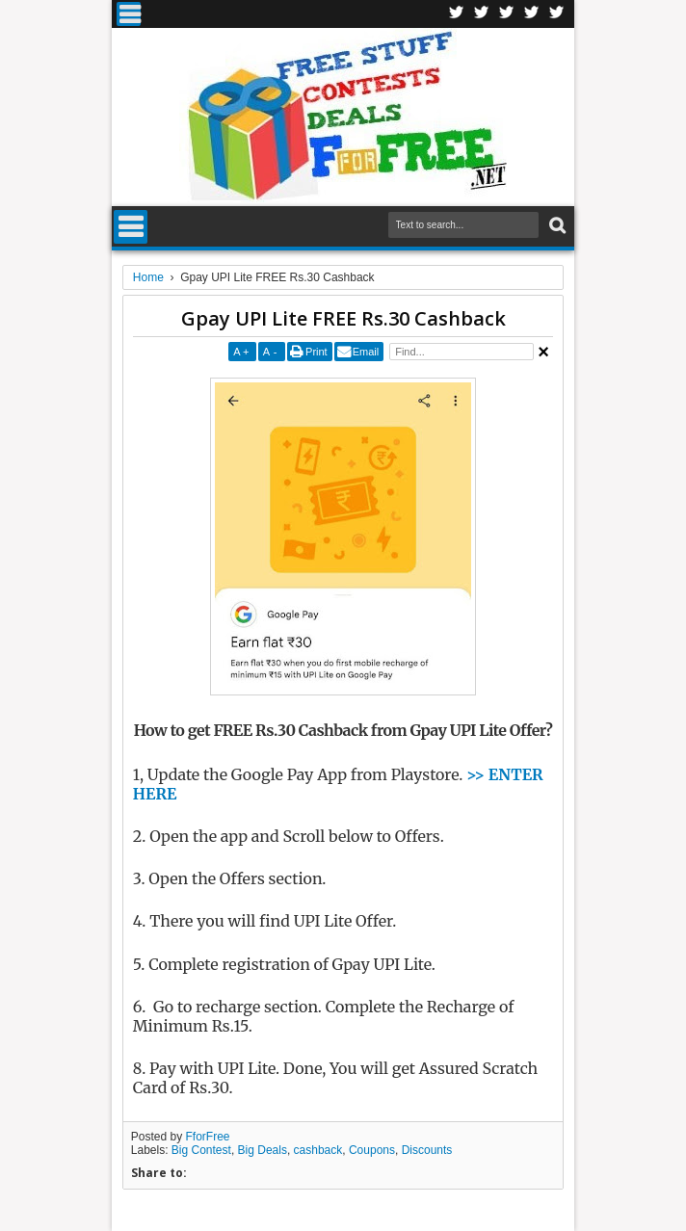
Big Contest (201, 1150)
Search (555, 226)
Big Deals (262, 1150)
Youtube (556, 14)
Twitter (481, 14)
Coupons (372, 1150)
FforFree (208, 1136)
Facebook (456, 14)
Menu (129, 14)
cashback (318, 1150)
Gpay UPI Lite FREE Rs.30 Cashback (343, 318)
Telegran (506, 14)
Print (316, 351)
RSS (531, 14)
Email (366, 351)
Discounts (427, 1150)
